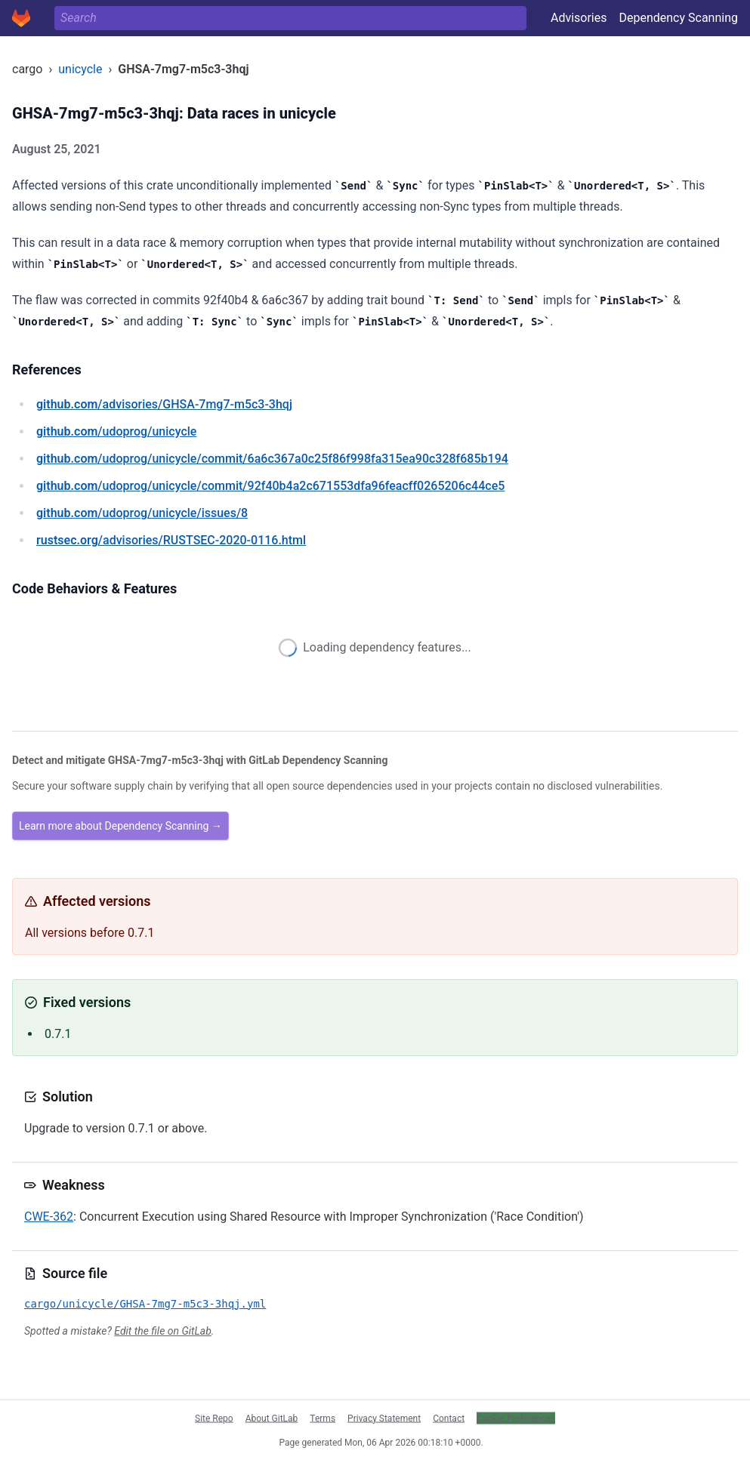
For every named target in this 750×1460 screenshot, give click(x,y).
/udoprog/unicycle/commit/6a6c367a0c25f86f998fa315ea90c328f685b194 (272, 458)
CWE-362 (48, 1216)
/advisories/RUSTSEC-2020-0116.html (171, 540)
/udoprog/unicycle (116, 431)
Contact (449, 1417)
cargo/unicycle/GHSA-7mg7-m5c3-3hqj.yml (145, 1304)
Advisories (579, 18)
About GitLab (271, 1417)
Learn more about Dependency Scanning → (120, 826)
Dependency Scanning (678, 18)
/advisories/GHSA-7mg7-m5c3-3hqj (164, 404)
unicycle (80, 69)
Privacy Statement (384, 1417)
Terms (322, 1417)
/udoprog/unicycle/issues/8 (142, 513)
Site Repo (214, 1417)
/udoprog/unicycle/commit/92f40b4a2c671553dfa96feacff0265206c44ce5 (270, 486)
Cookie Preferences (516, 1417)
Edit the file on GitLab (162, 1331)
